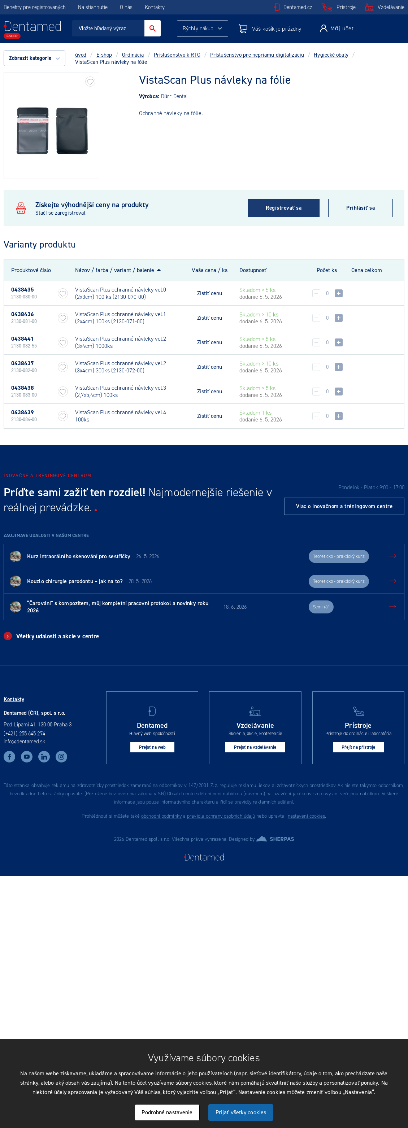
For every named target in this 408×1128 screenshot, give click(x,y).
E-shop (104, 54)
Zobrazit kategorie (34, 58)
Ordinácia (133, 54)
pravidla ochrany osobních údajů (221, 816)
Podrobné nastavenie (167, 1112)
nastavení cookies (306, 816)
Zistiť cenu (209, 293)
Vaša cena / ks (209, 270)
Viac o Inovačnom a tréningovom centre (344, 506)
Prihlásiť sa (360, 207)
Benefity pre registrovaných (35, 7)
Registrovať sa (283, 207)
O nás (126, 7)
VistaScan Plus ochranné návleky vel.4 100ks (120, 415)
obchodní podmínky (161, 816)
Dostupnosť (252, 270)
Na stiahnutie (93, 7)
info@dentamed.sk (24, 741)
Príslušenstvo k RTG (177, 54)
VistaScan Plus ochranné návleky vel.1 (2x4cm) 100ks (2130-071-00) (120, 317)
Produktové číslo (31, 270)
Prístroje (346, 7)
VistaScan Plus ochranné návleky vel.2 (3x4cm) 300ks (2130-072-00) (120, 366)
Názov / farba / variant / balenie (114, 270)
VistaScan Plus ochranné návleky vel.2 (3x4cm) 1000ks (120, 342)
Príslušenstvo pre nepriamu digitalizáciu (257, 54)
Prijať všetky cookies (241, 1112)
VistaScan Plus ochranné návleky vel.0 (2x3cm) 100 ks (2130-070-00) (120, 293)
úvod (80, 54)
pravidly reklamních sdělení (263, 802)
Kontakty (155, 7)
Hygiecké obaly (331, 54)
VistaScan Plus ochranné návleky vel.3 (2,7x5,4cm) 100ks (120, 391)
